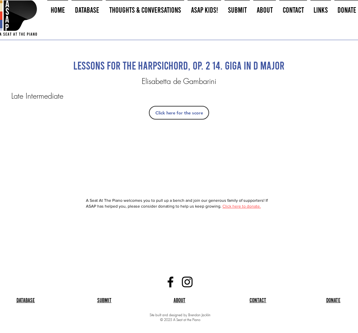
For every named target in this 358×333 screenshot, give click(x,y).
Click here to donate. (241, 206)
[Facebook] (170, 282)
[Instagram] (187, 282)
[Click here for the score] (179, 113)
